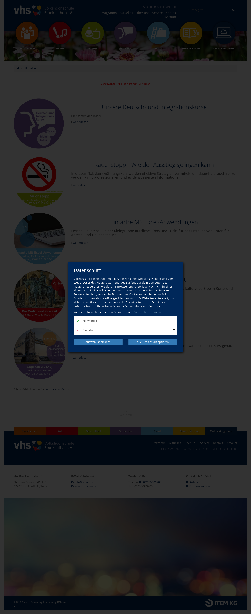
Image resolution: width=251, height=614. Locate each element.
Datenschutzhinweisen (148, 312)
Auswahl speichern (98, 342)
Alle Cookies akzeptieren (153, 342)
